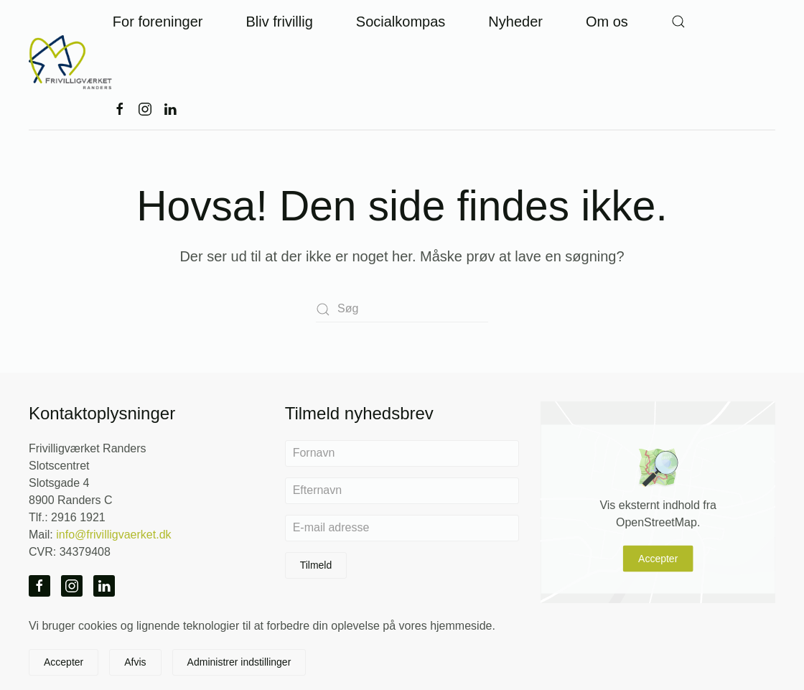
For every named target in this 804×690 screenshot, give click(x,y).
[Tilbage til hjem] (71, 64)
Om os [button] (607, 21)
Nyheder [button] (515, 21)
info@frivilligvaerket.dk (113, 534)
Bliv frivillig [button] (279, 21)
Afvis (135, 662)
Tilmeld (316, 565)
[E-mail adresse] (402, 528)
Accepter (658, 558)
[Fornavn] (402, 453)
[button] (678, 21)
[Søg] (402, 309)
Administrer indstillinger (239, 662)
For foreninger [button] (158, 21)
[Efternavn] (402, 490)
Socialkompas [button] (401, 21)
